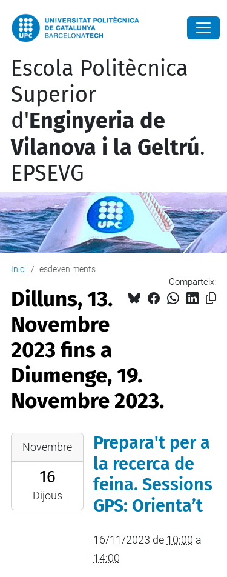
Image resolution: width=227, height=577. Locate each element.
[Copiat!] (211, 298)
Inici (18, 269)
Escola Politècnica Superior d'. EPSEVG (108, 121)
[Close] (203, 27)
